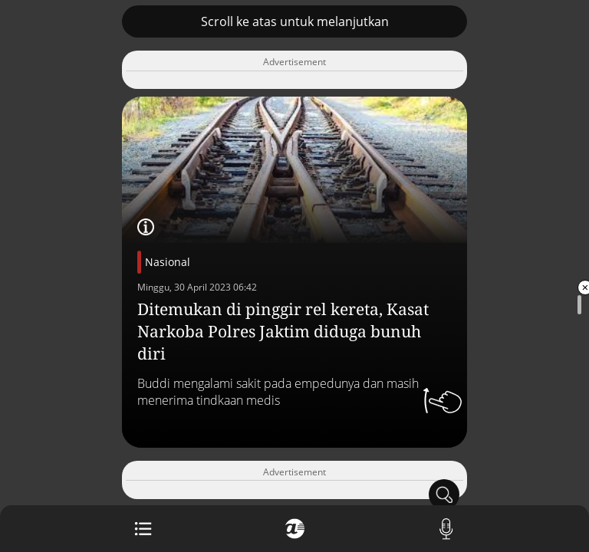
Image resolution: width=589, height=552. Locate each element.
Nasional (167, 262)
